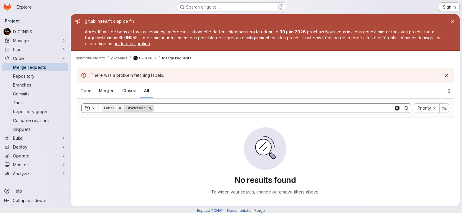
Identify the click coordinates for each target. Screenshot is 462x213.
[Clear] (397, 108)
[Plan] (35, 49)
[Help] (35, 191)
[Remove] (150, 108)
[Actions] (449, 91)
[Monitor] (35, 164)
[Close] (452, 21)
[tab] (86, 90)
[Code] (35, 58)
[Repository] (35, 76)
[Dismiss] (446, 75)
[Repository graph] (35, 111)
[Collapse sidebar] (35, 200)
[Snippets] (35, 129)
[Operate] (35, 156)
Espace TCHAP (210, 210)
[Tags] (35, 102)
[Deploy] (35, 147)
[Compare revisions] (35, 120)
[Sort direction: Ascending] (444, 108)
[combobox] (426, 108)
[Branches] (35, 85)
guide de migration (131, 43)
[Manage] (35, 40)
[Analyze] (35, 173)
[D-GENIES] (35, 31)
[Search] (274, 108)
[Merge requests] (35, 67)
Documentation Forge (246, 210)
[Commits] (35, 94)
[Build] (35, 138)
